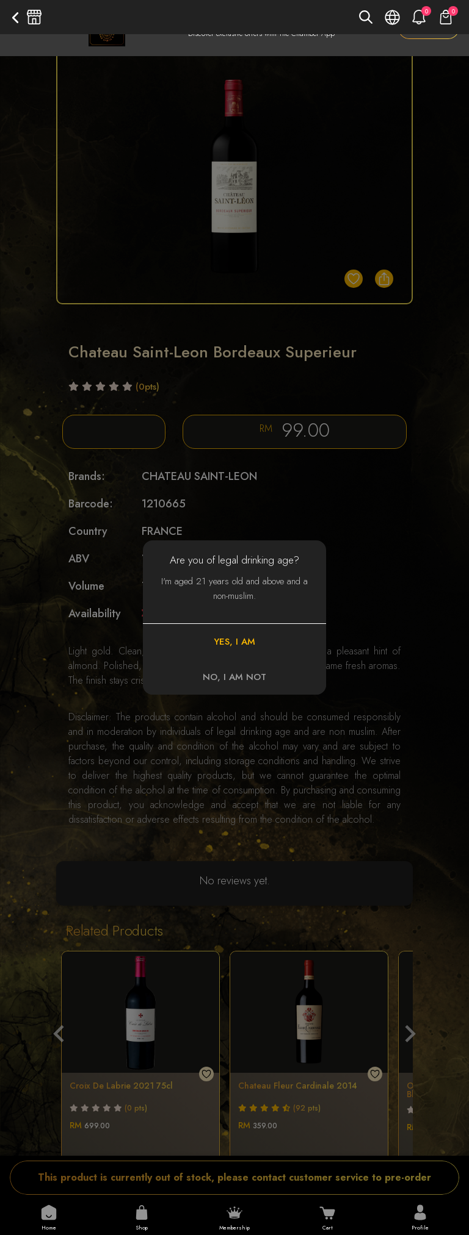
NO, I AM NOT (234, 677)
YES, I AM (234, 641)
